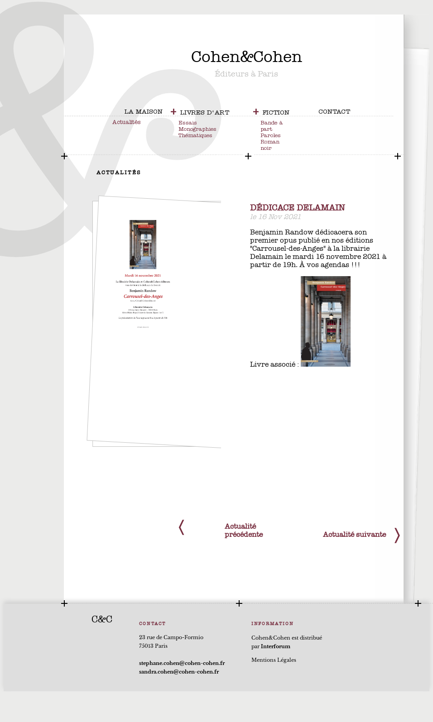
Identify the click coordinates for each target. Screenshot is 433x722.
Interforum (275, 646)
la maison (144, 112)
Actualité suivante (354, 535)
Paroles (270, 136)
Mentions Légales (273, 660)
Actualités (126, 123)
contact (334, 112)
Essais (187, 123)
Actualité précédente (244, 530)
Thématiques (195, 136)
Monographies (197, 130)
